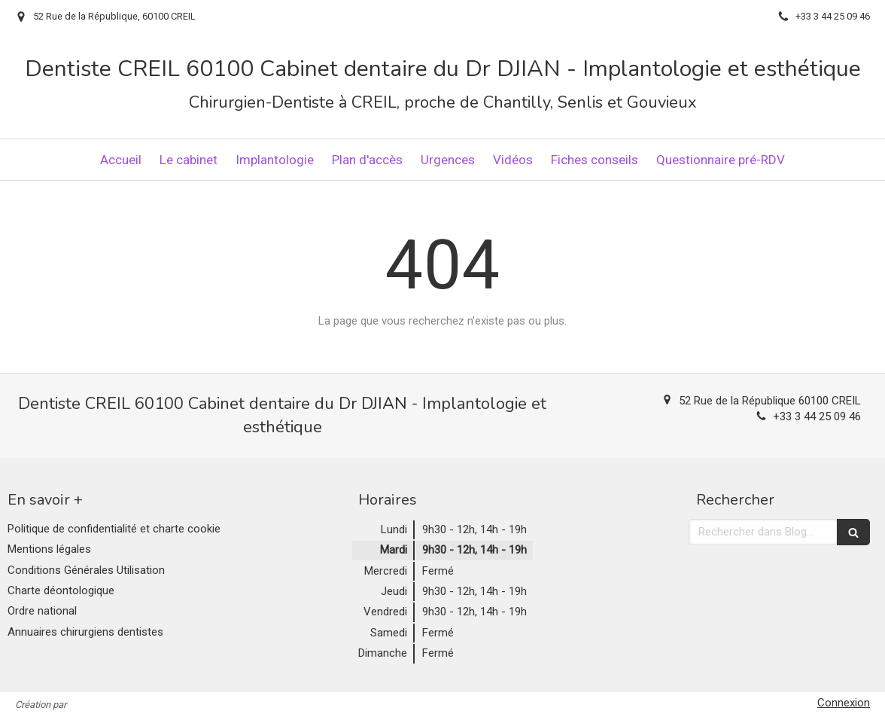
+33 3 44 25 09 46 (817, 416)
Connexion (843, 702)
